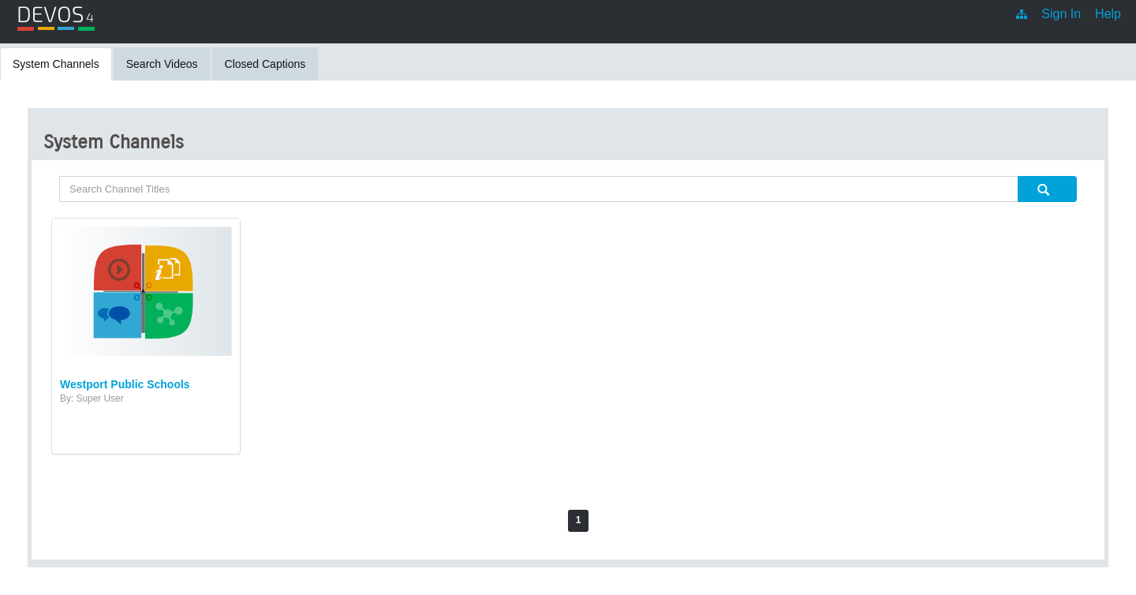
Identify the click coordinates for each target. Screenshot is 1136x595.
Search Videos (162, 64)
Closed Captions (265, 64)
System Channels (56, 64)
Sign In (1061, 14)
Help (1108, 14)
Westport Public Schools (125, 384)
